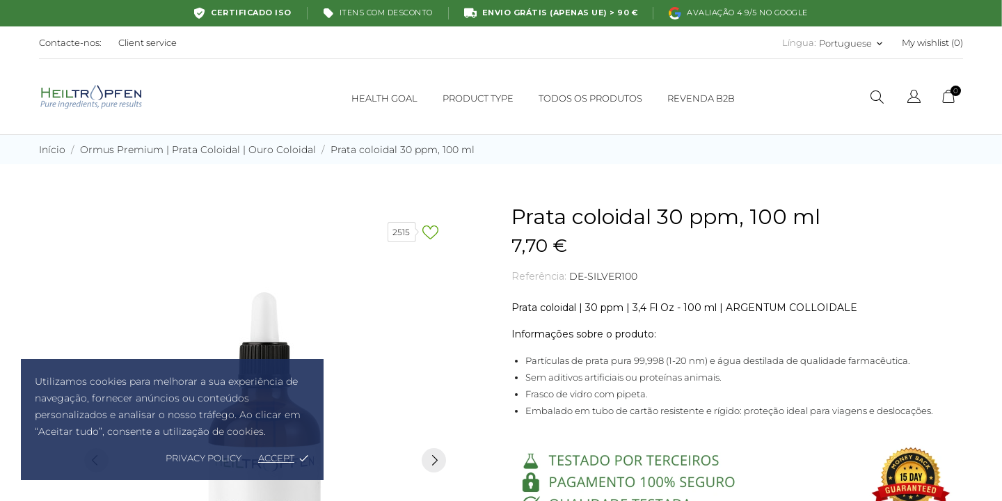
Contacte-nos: (70, 42)
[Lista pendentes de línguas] (914, 98)
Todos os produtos (595, 92)
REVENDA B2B (701, 98)
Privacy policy (203, 457)
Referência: (538, 276)
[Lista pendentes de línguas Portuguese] (852, 43)
